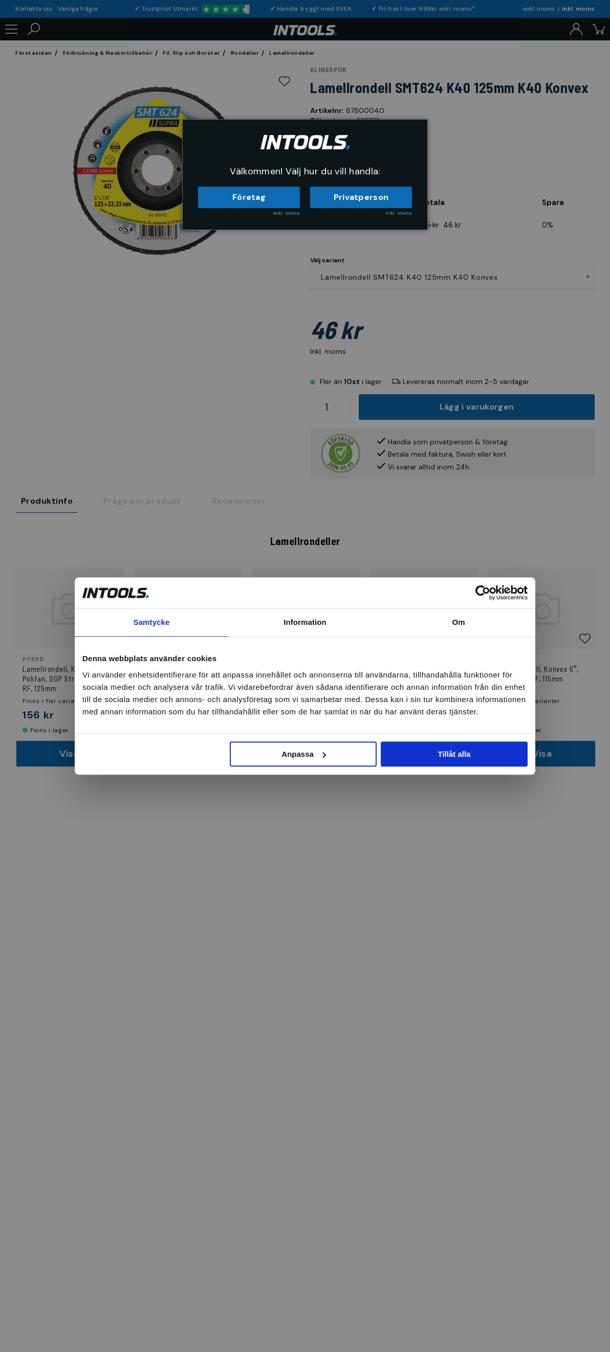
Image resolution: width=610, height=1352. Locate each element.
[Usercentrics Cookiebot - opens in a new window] (483, 592)
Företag (249, 197)
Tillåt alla (454, 754)
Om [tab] (458, 622)
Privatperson (361, 197)
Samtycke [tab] (152, 622)
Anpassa (303, 754)
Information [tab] (305, 622)
